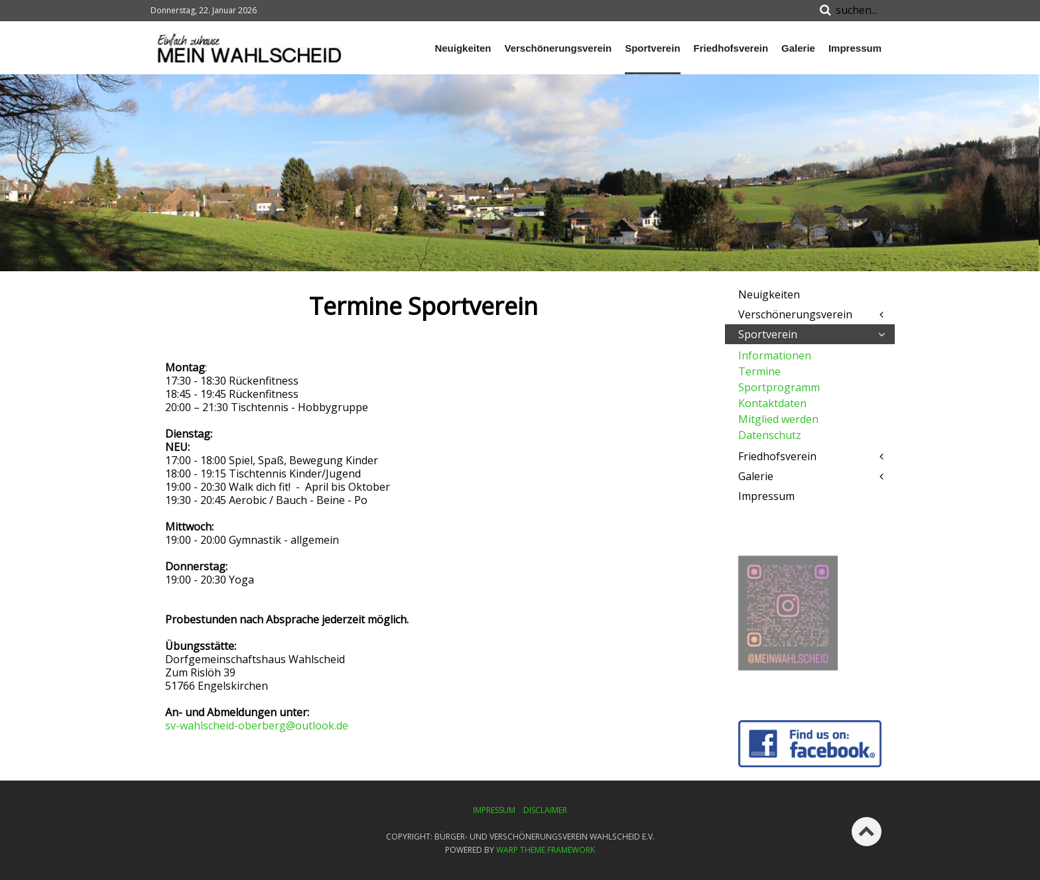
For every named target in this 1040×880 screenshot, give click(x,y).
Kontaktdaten (772, 403)
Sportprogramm (779, 387)
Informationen (774, 355)
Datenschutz (769, 435)
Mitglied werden (778, 419)
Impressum (854, 48)
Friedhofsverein (731, 48)
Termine (759, 371)
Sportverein (652, 48)
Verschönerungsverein (558, 48)
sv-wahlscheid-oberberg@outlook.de (256, 725)
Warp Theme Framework (545, 849)
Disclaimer (545, 810)
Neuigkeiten (462, 48)
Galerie (798, 48)
